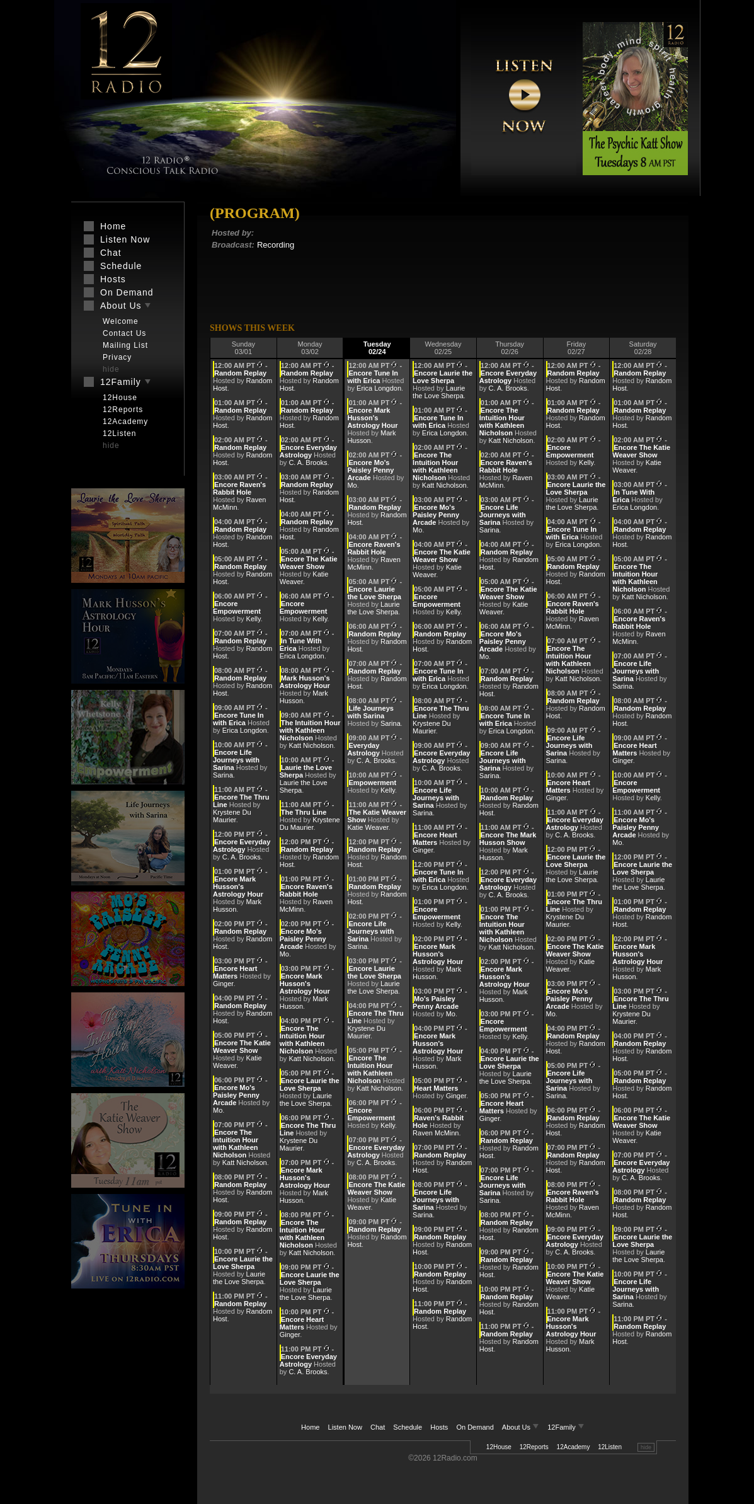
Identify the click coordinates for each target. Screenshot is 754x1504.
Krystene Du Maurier (232, 816)
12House (498, 1447)
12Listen (610, 1447)
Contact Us (124, 333)
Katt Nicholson (244, 1162)
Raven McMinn (436, 1133)
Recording (275, 245)
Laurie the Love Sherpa (239, 1277)
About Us (521, 1427)
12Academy (573, 1447)
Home (310, 1427)
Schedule (407, 1427)
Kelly (253, 619)
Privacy (117, 357)
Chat (377, 1427)
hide (646, 1447)
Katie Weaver (367, 827)
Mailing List (125, 345)
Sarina (223, 775)
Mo (217, 1110)
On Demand (474, 1427)
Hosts (439, 1427)
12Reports (534, 1447)
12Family (566, 1427)
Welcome (121, 321)
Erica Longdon (244, 730)
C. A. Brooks (241, 857)
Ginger (223, 983)
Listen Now (345, 1427)
